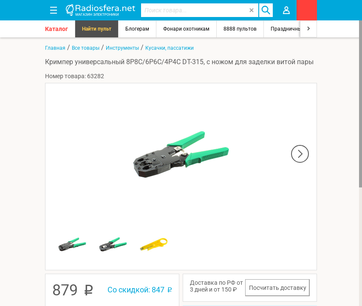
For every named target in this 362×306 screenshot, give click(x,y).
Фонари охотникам (186, 29)
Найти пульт (96, 29)
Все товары (85, 48)
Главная (55, 48)
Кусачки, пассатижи (169, 48)
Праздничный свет (294, 29)
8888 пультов (240, 29)
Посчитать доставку (277, 287)
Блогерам (137, 29)
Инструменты (122, 48)
